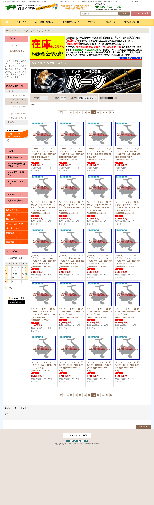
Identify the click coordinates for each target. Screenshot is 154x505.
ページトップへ (144, 426)
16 (84, 112)
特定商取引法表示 (15, 200)
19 (98, 112)
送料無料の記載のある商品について (16, 164)
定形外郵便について (16, 157)
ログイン (13, 46)
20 (103, 112)
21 (107, 112)
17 (89, 112)
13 (71, 112)
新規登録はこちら (17, 51)
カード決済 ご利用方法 (16, 173)
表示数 (37, 98)
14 (75, 112)
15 (80, 112)
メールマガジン (14, 194)
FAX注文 (11, 151)
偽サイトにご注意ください (16, 182)
